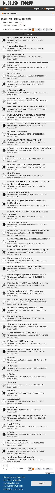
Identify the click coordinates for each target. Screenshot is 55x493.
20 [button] (48, 29)
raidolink (30, 109)
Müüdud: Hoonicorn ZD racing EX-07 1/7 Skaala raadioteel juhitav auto (28, 182)
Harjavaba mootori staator (19, 258)
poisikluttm (31, 335)
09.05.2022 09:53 (40, 360)
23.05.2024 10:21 (41, 101)
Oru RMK (29, 302)
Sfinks (29, 159)
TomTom (30, 310)
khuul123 (30, 435)
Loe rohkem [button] (18, 489)
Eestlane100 (31, 260)
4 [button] (41, 29)
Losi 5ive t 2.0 (13, 73)
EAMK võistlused (21, 304)
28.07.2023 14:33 (42, 195)
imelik (29, 233)
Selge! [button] (41, 483)
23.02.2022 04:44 (38, 451)
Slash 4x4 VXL (13, 424)
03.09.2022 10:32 (40, 302)
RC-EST (18, 254)
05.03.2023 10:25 (40, 216)
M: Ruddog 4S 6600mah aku (20, 341)
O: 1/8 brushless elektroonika (20, 457)
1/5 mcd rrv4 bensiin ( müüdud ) (22, 324)
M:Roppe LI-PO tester (17, 131)
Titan (28, 84)
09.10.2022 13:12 (38, 285)
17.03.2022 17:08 (40, 435)
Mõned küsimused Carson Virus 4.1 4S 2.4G (27, 107)
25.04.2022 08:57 (38, 385)
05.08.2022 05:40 (38, 318)
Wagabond (31, 205)
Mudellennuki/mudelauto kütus (22, 38)
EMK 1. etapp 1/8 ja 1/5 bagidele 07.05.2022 (26, 415)
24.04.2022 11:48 (38, 393)
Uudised (18, 51)
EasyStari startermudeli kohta (21, 449)
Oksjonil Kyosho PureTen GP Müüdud (24, 349)
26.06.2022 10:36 (39, 352)
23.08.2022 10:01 (40, 310)
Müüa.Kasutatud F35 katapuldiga (22, 98)
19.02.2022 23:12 (38, 459)
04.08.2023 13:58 (39, 186)
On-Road (18, 445)
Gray (28, 175)
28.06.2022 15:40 (40, 343)
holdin (29, 167)
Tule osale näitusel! (16, 46)
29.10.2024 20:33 (41, 68)
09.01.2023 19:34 (41, 252)
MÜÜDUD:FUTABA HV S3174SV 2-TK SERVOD (26, 115)
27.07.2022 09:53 (41, 327)
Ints (28, 410)
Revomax (30, 252)
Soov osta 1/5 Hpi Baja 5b (18, 192)
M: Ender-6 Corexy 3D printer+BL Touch (25, 308)
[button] (30, 29)
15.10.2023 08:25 (38, 142)
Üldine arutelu (20, 70)
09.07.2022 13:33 (42, 335)
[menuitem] (6, 8)
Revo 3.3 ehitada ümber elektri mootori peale (28, 250)
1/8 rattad (11, 382)
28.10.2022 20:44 (39, 269)
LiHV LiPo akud (13, 173)
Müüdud (11, 156)
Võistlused (19, 420)
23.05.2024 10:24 (42, 92)
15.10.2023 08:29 (38, 117)
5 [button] (43, 29)
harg (28, 385)
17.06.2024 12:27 (37, 84)
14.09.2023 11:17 (37, 159)
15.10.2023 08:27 (38, 126)
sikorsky (29, 368)
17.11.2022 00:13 (42, 260)
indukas (30, 343)
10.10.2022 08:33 (38, 277)
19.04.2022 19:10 (37, 401)
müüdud (11, 391)
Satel (28, 40)
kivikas (29, 285)
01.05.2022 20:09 (40, 377)
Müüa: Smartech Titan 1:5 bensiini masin (26, 82)
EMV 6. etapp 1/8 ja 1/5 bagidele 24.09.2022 (26, 299)
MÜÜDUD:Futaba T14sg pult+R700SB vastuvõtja (29, 148)
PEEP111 (29, 117)
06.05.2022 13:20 (40, 368)
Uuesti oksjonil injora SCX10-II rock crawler (26, 274)
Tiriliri (28, 401)
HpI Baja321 (31, 195)
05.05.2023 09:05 (43, 205)
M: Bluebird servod (15, 54)
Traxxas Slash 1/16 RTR (17, 222)
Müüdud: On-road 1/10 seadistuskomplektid (27, 283)
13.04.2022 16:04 (41, 426)
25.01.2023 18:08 (38, 244)
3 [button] (38, 29)
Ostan (17, 197)
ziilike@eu (30, 68)
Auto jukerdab (14, 399)
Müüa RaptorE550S (16, 90)
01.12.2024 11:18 (37, 57)
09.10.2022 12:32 (38, 294)
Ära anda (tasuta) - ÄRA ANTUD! (22, 332)
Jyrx (28, 48)
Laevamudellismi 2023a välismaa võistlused (28, 230)
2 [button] (35, 29)
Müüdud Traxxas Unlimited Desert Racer (26, 165)
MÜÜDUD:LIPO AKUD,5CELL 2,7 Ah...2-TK (24, 140)
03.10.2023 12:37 (38, 151)
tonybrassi (30, 426)
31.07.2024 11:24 (40, 76)
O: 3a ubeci (12, 366)
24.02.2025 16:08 (37, 48)
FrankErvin (30, 225)
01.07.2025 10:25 (37, 40)
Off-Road (18, 111)
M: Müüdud (12, 407)
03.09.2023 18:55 (39, 167)
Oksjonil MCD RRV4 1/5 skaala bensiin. (24, 266)
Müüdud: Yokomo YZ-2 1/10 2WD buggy (25, 291)
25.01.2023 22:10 (38, 233)
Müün (17, 42)
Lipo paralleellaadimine (18, 440)
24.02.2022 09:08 (38, 443)
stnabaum (31, 92)
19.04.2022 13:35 (36, 410)
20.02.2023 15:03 (41, 225)
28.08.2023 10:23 (37, 175)
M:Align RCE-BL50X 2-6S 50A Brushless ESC (27, 123)
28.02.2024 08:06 (40, 109)
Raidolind (30, 76)
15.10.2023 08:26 (38, 134)
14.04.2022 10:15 (39, 418)
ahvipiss (30, 216)
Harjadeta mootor (15, 316)
